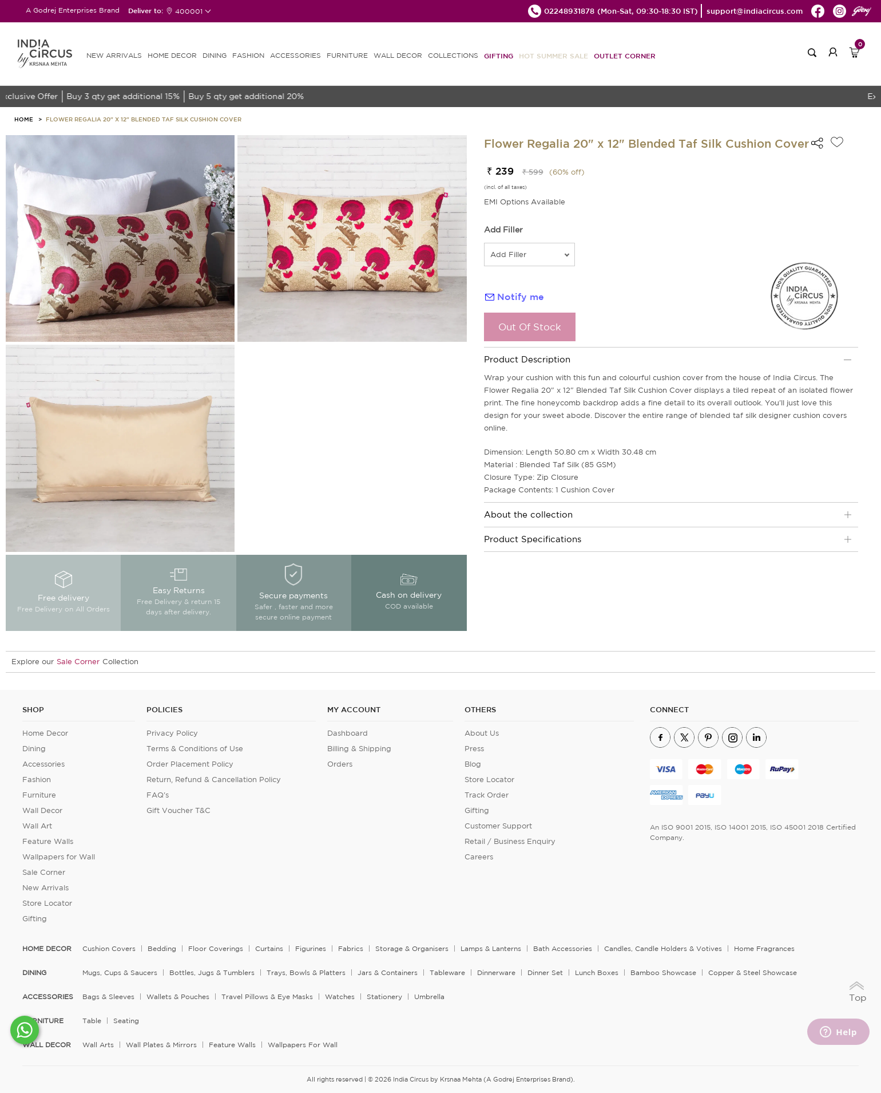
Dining (34, 748)
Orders (339, 764)
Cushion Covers (109, 948)
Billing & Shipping (359, 748)
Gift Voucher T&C (178, 810)
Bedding (162, 948)
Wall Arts (98, 1044)
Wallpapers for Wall (58, 857)
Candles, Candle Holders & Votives (663, 948)
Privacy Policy (172, 733)
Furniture (39, 795)
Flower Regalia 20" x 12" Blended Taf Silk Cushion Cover (143, 119)
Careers (479, 857)
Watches (340, 996)
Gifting (498, 56)
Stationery (384, 996)
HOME (23, 119)
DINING (215, 55)
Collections (453, 55)
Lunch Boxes (596, 972)
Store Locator (47, 903)
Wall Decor (42, 810)
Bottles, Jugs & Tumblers (212, 972)
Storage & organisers (412, 948)
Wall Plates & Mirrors (161, 1044)
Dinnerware (496, 972)
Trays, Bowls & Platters (306, 972)
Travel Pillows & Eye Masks (267, 996)
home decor (47, 948)
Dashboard (347, 733)
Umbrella (429, 996)
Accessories (43, 764)
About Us (482, 733)
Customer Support (498, 826)
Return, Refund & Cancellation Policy (213, 779)
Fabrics (350, 948)
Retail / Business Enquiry (510, 841)
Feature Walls (47, 841)
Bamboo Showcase (663, 972)
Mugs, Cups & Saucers (119, 972)
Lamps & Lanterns (491, 948)
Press (474, 748)
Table (91, 1020)
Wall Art (37, 826)
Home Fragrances (764, 948)
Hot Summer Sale (553, 56)
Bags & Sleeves (108, 996)
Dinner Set (545, 972)
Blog (473, 764)
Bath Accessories (562, 948)
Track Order (487, 795)
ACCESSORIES (295, 55)
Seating (126, 1020)
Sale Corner (78, 661)
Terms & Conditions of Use (194, 748)
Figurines (310, 948)
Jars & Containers (388, 972)
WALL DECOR (398, 55)
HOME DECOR (172, 55)
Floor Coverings (215, 948)
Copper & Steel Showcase (752, 972)
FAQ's (157, 795)
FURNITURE (347, 55)
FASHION (248, 55)
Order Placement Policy (189, 764)
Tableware (447, 972)
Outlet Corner (625, 56)
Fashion (36, 779)
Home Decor (45, 733)
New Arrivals (45, 887)
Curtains (269, 948)
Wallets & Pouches (177, 996)
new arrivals (114, 55)
